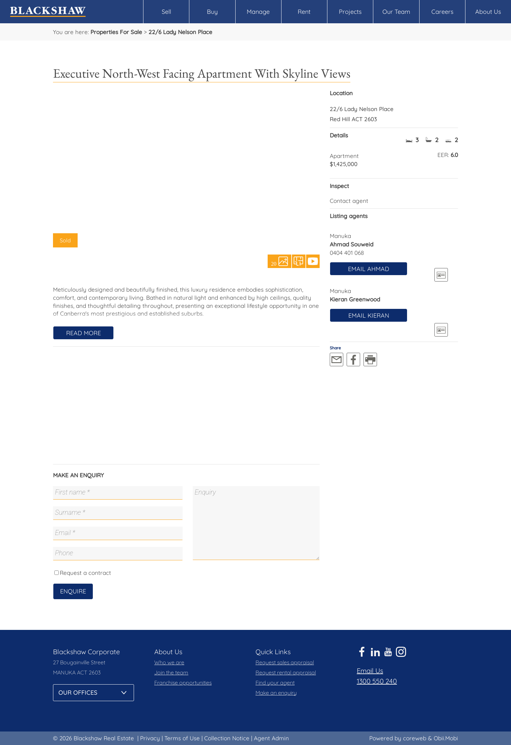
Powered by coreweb (397, 738)
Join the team (171, 672)
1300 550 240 (377, 681)
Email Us (370, 670)
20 (273, 263)
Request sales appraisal (284, 662)
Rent (304, 12)
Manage (258, 12)
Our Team (396, 12)
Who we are (169, 662)
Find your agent (275, 682)
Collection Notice (226, 738)
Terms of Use (182, 738)
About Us (488, 12)
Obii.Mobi (446, 738)
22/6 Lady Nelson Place (180, 31)
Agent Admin (271, 738)
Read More (83, 333)
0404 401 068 (347, 252)
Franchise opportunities (183, 682)
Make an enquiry (276, 692)
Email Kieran (368, 315)
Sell (166, 12)
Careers (442, 12)
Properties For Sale (116, 31)
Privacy (150, 738)
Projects (350, 12)
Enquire (73, 591)
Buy (212, 12)
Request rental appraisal (285, 672)
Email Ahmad (368, 269)
